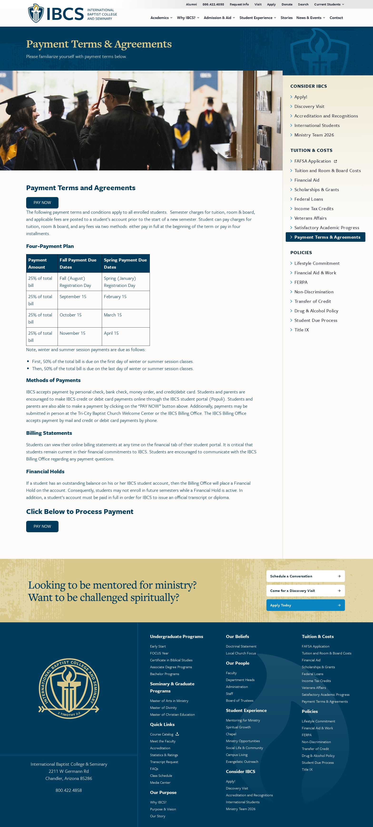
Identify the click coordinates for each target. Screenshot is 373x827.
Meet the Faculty (163, 741)
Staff (229, 693)
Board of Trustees (239, 700)
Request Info (239, 4)
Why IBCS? (158, 802)
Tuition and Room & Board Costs (327, 170)
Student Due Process (316, 320)
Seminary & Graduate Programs (172, 687)
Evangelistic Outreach (242, 761)
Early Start (158, 646)
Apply (271, 4)
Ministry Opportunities (243, 740)
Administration (237, 686)
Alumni (191, 4)
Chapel (231, 733)
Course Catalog (161, 734)
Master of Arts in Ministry (169, 700)
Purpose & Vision (163, 809)
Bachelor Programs (164, 673)
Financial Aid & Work (315, 272)
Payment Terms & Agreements (327, 237)
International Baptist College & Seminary (68, 771)
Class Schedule (161, 775)
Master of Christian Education (172, 714)
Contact (336, 17)
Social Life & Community (244, 747)
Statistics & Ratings (164, 754)
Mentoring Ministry (243, 720)
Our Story (157, 815)
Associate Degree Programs (171, 666)
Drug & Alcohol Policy (316, 310)
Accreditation (160, 747)
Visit (258, 4)
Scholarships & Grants (316, 189)
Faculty (231, 672)
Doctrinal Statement (241, 646)
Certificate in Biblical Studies (171, 660)
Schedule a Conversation (291, 576)
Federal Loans (308, 199)
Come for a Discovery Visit (292, 590)
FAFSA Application (312, 161)
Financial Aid (306, 180)
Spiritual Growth (238, 727)
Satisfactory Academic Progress (326, 227)
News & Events (308, 17)
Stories (287, 17)
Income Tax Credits (314, 208)
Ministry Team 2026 (314, 134)
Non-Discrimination (314, 291)
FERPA (300, 282)
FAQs (154, 768)
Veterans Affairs (310, 218)
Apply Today (280, 605)
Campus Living (236, 754)
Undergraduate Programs (176, 636)
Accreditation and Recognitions (326, 115)
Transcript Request (164, 761)
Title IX (301, 329)
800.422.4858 (213, 4)
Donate (287, 4)
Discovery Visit (309, 106)
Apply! (300, 96)
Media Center (160, 782)
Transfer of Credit (312, 301)
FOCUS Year (159, 653)
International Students (317, 125)
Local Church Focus (241, 653)
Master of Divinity (163, 707)
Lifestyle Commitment (317, 263)
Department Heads (240, 679)
